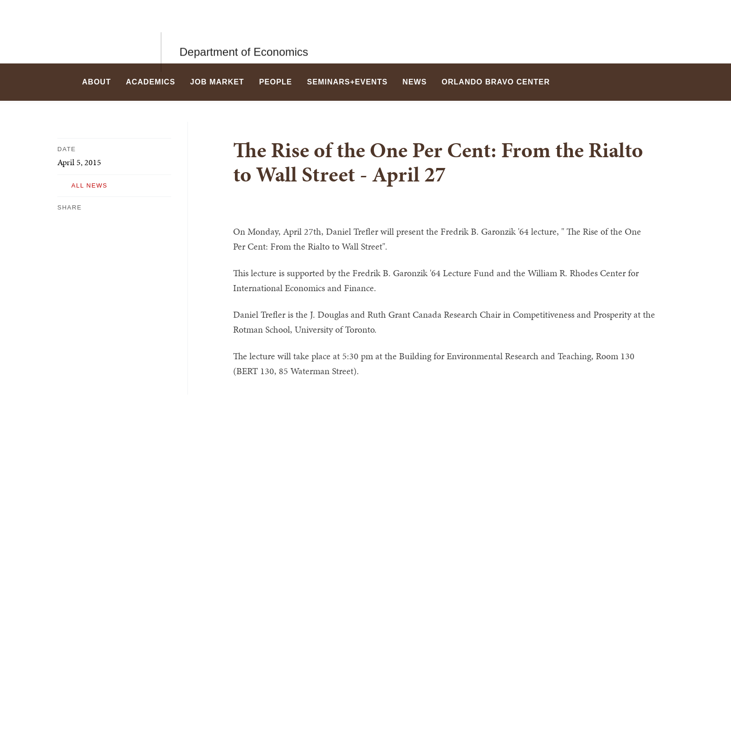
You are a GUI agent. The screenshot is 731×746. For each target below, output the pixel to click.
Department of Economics (243, 31)
